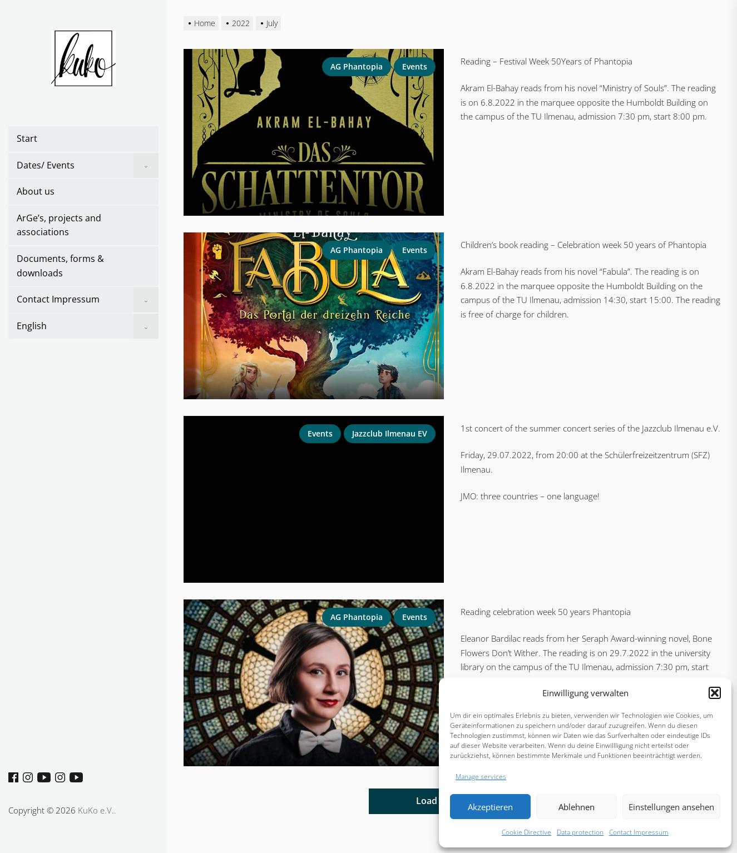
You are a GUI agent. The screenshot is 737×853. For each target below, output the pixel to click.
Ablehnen (576, 806)
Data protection (580, 832)
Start (27, 138)
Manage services (481, 776)
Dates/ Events (46, 165)
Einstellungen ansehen (671, 806)
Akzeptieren (490, 806)
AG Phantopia (356, 66)
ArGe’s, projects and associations (59, 225)
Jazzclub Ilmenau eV (389, 433)
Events (414, 66)
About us (36, 191)
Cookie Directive (526, 832)
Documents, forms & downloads (60, 265)
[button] (714, 692)
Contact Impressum (639, 832)
